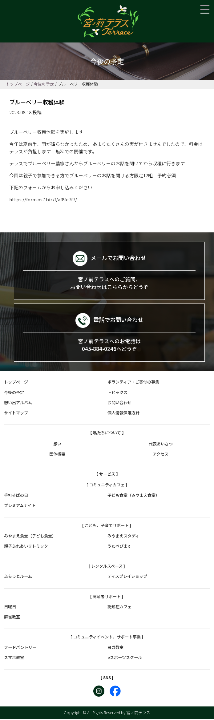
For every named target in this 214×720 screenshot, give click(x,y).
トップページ (16, 383)
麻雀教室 (12, 618)
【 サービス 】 (107, 475)
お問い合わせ (119, 404)
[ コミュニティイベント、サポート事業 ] (107, 638)
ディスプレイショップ (127, 577)
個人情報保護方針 (123, 414)
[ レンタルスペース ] (107, 567)
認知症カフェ (119, 608)
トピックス (117, 393)
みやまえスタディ (123, 537)
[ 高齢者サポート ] (106, 598)
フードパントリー (20, 648)
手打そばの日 (16, 496)
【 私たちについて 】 (107, 434)
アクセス (160, 455)
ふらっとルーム (18, 577)
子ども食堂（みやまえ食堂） (133, 496)
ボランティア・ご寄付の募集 (133, 383)
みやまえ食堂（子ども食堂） (30, 537)
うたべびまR (118, 547)
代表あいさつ (161, 445)
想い (57, 445)
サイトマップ (16, 414)
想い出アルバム (18, 404)
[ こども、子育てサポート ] (106, 526)
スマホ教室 (14, 659)
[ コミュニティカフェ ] (107, 486)
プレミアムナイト (20, 506)
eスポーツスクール (124, 659)
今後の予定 (14, 393)
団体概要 (57, 455)
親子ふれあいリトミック (26, 547)
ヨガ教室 (115, 648)
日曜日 (10, 608)
